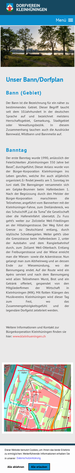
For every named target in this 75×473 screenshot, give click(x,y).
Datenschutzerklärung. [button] (29, 458)
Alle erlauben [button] (39, 467)
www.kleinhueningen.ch (29, 336)
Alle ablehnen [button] (15, 467)
